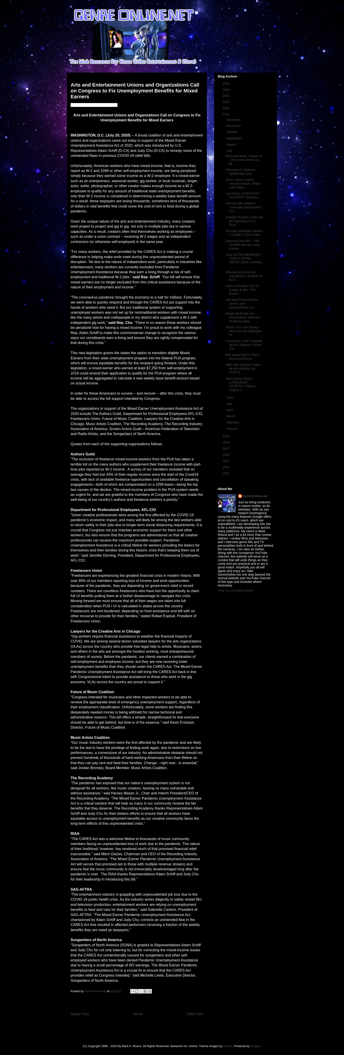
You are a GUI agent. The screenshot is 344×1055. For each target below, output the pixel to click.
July (229, 150)
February (233, 422)
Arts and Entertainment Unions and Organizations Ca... (242, 303)
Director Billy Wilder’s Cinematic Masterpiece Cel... (243, 207)
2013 (227, 473)
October (232, 132)
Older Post (194, 1014)
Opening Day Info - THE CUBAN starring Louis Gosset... (243, 244)
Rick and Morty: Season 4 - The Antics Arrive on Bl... (244, 159)
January (232, 428)
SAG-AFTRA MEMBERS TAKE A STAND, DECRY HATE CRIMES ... (244, 260)
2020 (227, 114)
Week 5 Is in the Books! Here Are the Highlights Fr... (244, 331)
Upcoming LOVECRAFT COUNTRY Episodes (243, 195)
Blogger (255, 1046)
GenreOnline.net (255, 496)
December (234, 120)
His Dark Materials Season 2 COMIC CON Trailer (244, 233)
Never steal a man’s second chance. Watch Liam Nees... (243, 183)
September (234, 138)
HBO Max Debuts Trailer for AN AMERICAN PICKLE (243, 368)
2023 (227, 96)
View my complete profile (235, 590)
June (230, 397)
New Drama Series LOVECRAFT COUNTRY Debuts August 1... (241, 384)
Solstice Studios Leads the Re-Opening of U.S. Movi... (244, 221)
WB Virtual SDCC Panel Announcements (242, 356)
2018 (227, 442)
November (234, 126)
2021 (227, 108)
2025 (227, 83)
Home (138, 1014)
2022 (227, 102)
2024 (227, 90)
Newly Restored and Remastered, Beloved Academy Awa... (243, 317)
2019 (227, 436)
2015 (227, 461)
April (230, 410)
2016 (227, 455)
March (231, 416)
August (231, 144)
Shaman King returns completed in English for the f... (244, 276)
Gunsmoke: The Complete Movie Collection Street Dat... (244, 345)
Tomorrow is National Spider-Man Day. (240, 171)
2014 (227, 467)
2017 (227, 448)
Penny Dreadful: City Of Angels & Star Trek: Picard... (242, 289)
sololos (227, 1046)
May (229, 404)
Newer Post (80, 1014)
